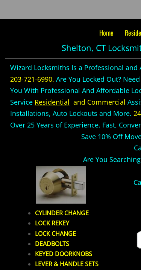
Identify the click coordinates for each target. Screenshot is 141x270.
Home (106, 33)
